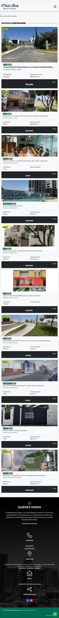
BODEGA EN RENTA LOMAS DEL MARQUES (15, 430)
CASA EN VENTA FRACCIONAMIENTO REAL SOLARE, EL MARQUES (21, 295)
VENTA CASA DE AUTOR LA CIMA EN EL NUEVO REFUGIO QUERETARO (22, 251)
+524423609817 (29, 548)
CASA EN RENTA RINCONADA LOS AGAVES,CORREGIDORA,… (28, 67)
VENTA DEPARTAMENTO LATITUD (12, 206)
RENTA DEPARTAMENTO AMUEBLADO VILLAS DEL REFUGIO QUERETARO (23, 385)
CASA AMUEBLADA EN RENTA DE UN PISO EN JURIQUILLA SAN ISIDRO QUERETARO (26, 340)
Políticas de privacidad (29, 523)
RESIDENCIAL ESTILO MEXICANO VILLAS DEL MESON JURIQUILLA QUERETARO (25, 116)
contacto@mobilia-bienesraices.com (29, 584)
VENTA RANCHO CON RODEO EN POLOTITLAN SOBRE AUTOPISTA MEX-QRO (24, 475)
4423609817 (30, 546)
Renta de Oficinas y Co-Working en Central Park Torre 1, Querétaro (25, 161)
